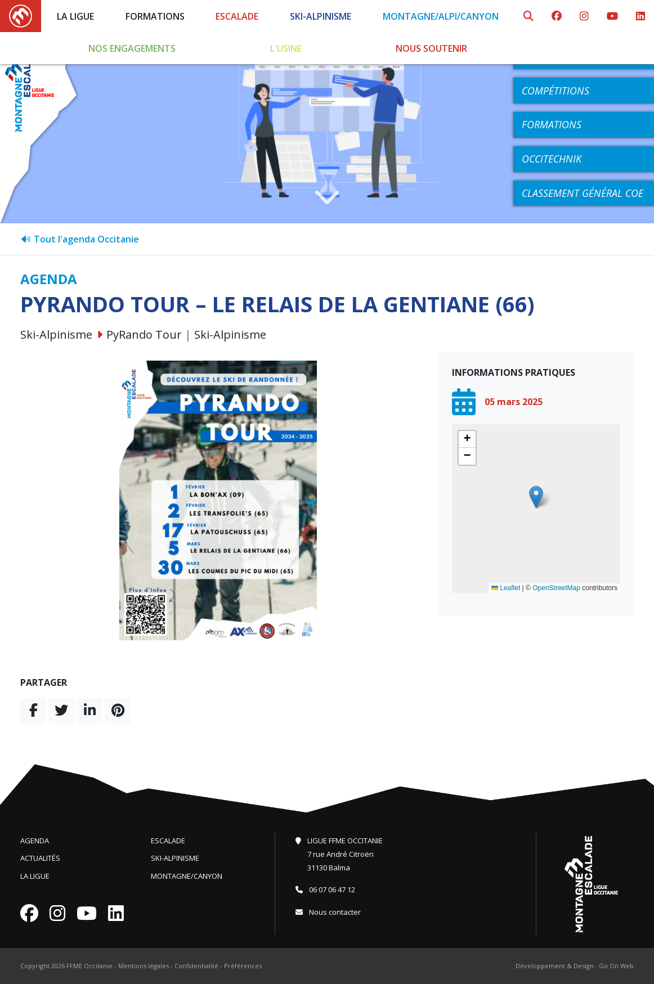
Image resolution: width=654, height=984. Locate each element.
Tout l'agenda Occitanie (79, 239)
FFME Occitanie (89, 965)
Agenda (34, 840)
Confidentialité (196, 965)
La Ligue (75, 16)
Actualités (40, 858)
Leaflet (505, 588)
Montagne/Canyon (186, 876)
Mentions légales (143, 965)
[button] (536, 497)
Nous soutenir (431, 48)
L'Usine (286, 48)
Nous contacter (328, 912)
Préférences (243, 965)
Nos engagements (132, 48)
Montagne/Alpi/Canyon (441, 16)
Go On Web (616, 965)
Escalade (237, 16)
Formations (155, 16)
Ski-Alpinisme (320, 16)
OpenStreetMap (556, 588)
